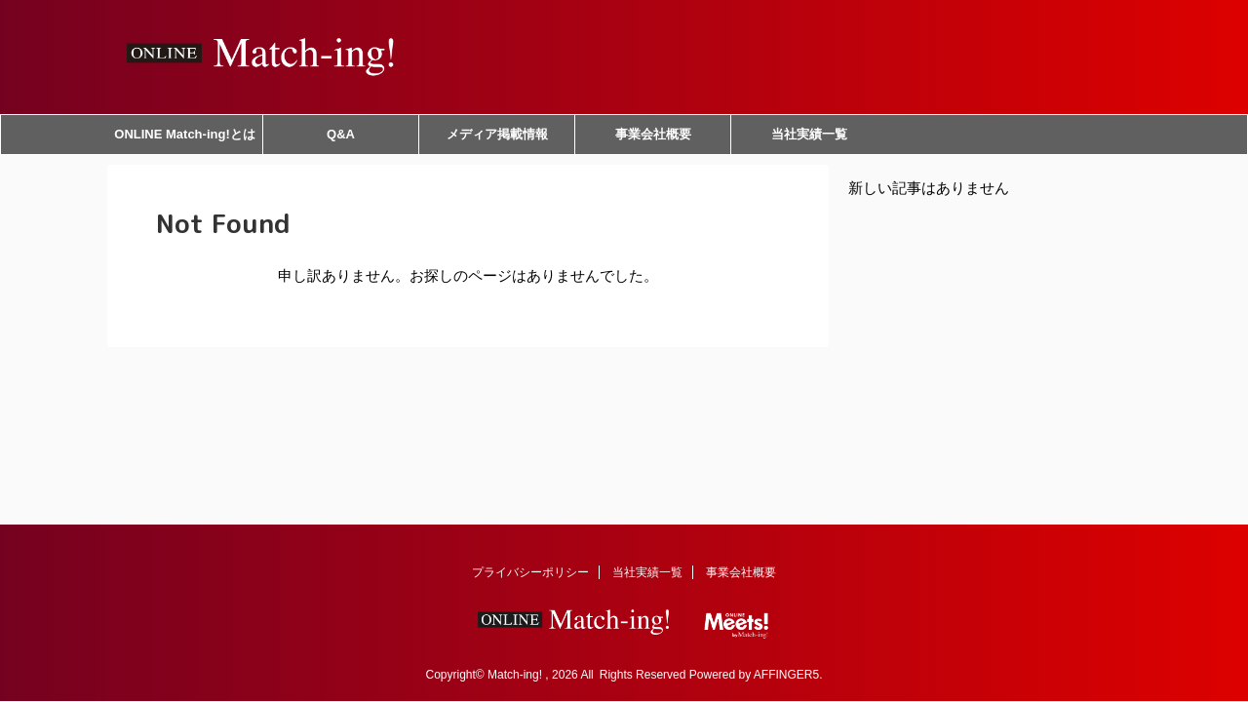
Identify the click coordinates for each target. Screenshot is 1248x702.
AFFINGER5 (786, 675)
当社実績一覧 (809, 134)
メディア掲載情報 (497, 134)
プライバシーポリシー (530, 572)
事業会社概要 (653, 134)
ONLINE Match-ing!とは (184, 134)
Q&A (341, 134)
